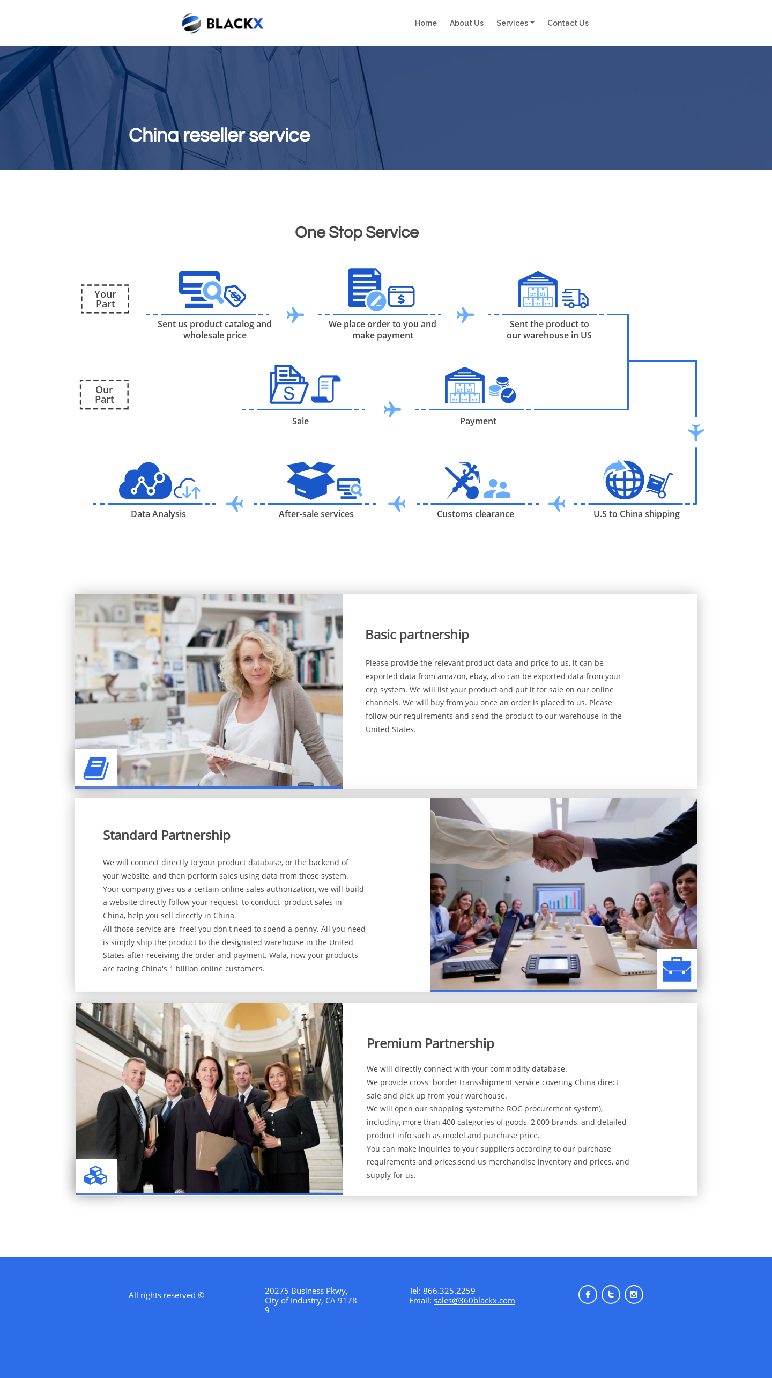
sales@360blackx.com (474, 1300)
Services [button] (512, 23)
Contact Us (568, 23)
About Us (467, 23)
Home (429, 22)
